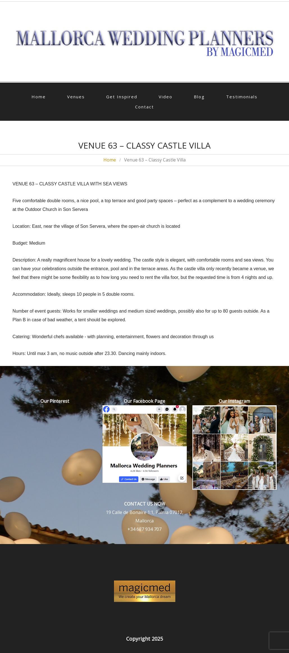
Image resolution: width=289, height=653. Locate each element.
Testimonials (242, 96)
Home (38, 96)
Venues (76, 96)
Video (165, 96)
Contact (144, 107)
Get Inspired (121, 96)
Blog (199, 96)
